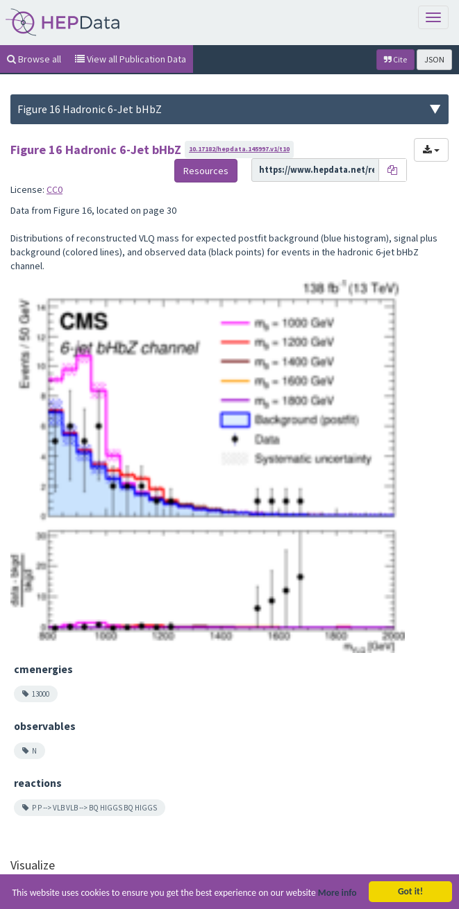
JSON (434, 59)
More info (337, 893)
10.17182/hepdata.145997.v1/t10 (239, 148)
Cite (395, 59)
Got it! (410, 891)
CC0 (54, 189)
